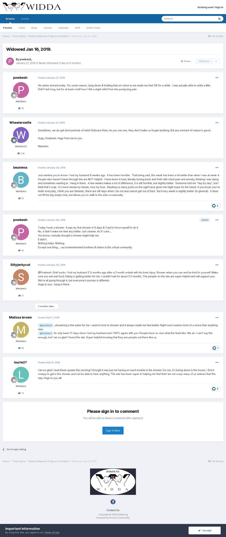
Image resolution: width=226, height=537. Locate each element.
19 (21, 198)
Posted (51, 77)
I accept (204, 530)
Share (186, 61)
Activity (25, 18)
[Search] (180, 18)
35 (21, 108)
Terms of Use (51, 532)
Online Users (93, 27)
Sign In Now (113, 430)
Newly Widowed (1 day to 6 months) (60, 62)
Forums (7, 27)
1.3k (21, 153)
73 (21, 393)
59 (21, 348)
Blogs (34, 27)
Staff (77, 27)
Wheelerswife (20, 122)
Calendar (63, 27)
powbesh (25, 59)
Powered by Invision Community (113, 517)
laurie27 (20, 362)
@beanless (46, 333)
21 (21, 295)
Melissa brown (20, 317)
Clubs (22, 27)
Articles (48, 27)
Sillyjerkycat (20, 265)
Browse (10, 20)
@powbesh (46, 325)
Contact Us (113, 510)
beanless (20, 167)
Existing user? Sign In (210, 7)
